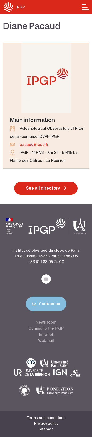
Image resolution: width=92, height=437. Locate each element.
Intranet (46, 335)
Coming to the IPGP (46, 329)
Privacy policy (46, 424)
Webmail (46, 341)
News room (46, 322)
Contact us (46, 305)
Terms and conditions (46, 418)
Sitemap (46, 429)
